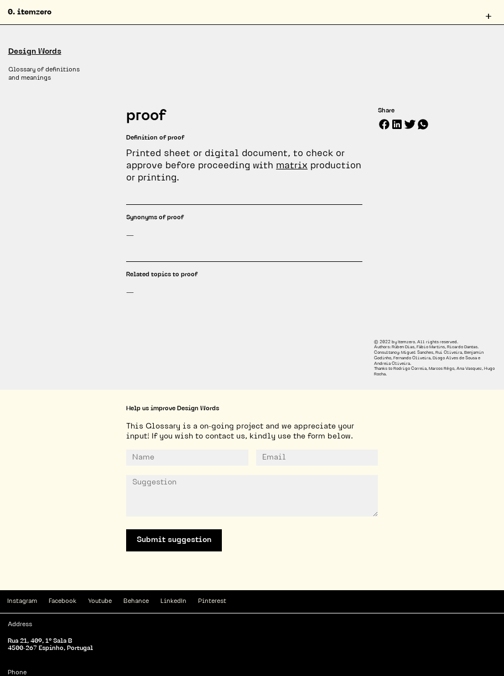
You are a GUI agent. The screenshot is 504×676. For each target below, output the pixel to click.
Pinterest (212, 601)
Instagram (22, 601)
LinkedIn (173, 601)
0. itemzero (29, 12)
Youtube (100, 601)
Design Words (34, 52)
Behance (136, 601)
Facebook (62, 601)
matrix (292, 166)
